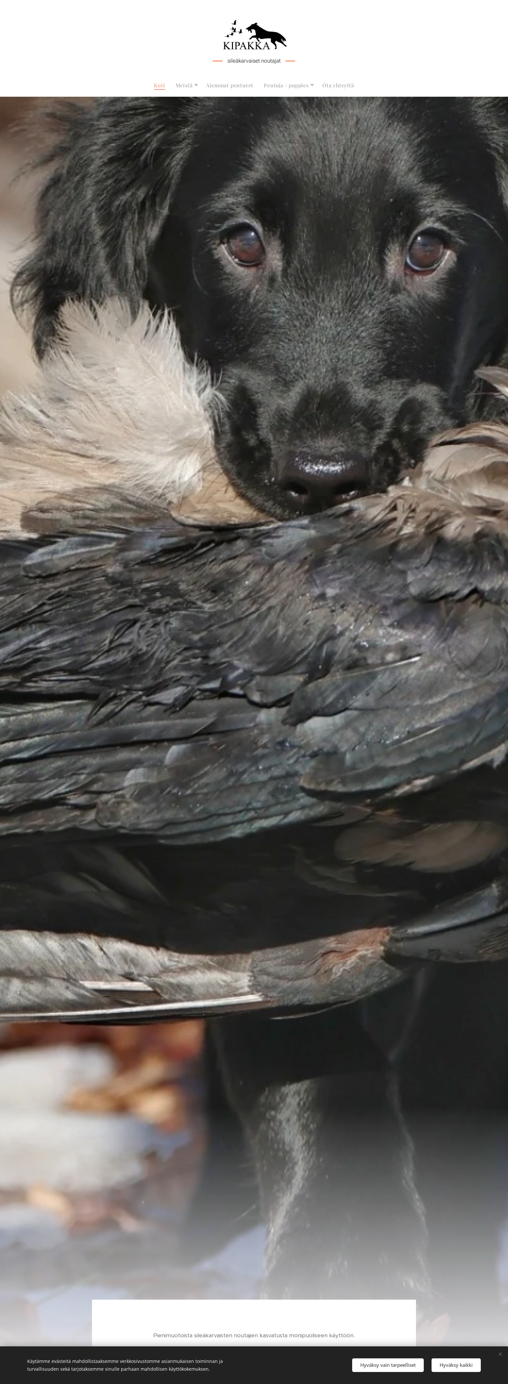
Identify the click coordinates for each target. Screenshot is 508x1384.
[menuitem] (162, 85)
